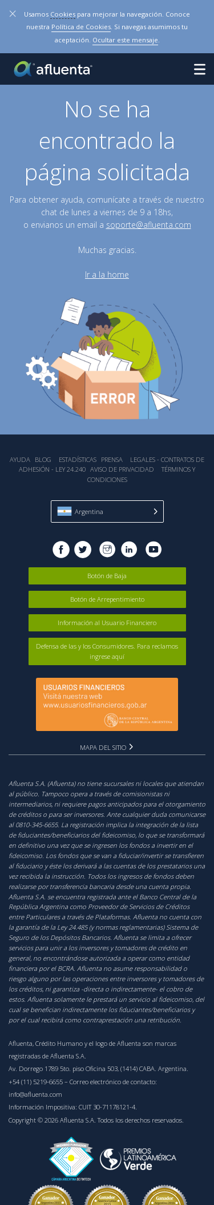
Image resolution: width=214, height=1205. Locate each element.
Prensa (112, 459)
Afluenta (54, 69)
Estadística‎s (77, 459)
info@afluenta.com (35, 1094)
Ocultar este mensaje (125, 39)
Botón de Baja (107, 575)
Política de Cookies (81, 26)
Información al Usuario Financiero (107, 622)
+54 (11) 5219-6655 (36, 1081)
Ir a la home (107, 274)
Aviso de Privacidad (122, 469)
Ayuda (20, 459)
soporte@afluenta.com (148, 224)
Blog (43, 459)
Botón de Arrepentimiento (107, 599)
